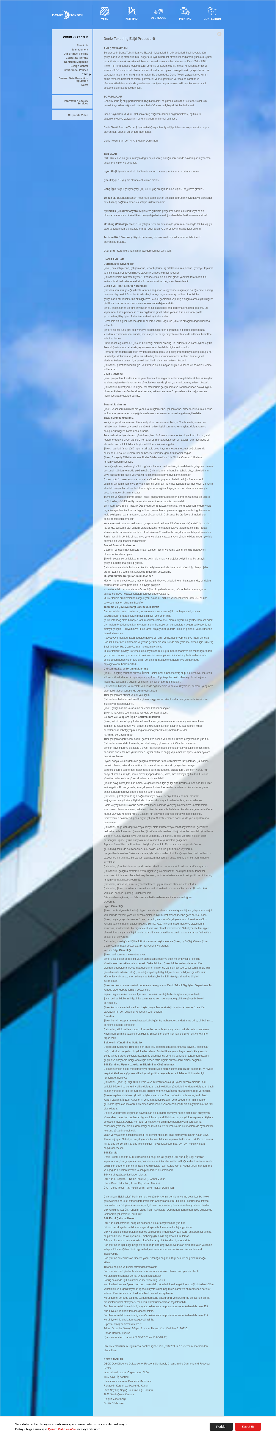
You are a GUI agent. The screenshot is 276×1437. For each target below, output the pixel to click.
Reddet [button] (221, 1426)
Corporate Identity (77, 58)
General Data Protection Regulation (73, 79)
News (84, 85)
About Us (82, 45)
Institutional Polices (76, 70)
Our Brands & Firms (75, 53)
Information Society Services (76, 102)
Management (80, 49)
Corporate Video (78, 115)
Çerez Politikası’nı (62, 1429)
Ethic (85, 74)
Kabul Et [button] (248, 1426)
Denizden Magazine (76, 62)
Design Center (79, 66)
